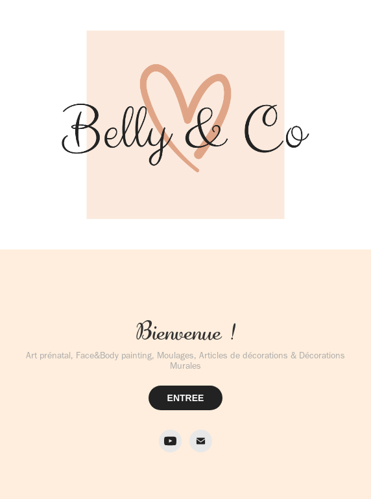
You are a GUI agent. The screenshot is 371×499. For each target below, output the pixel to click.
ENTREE (185, 398)
